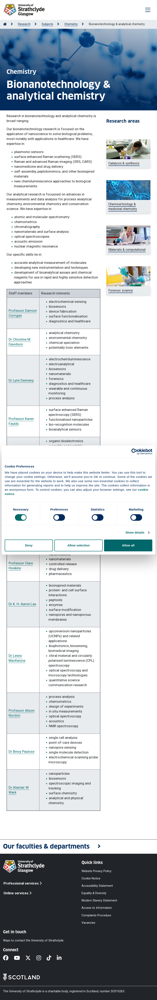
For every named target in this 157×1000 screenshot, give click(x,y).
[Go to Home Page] (5, 24)
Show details (135, 532)
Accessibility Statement (97, 886)
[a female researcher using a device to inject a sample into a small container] (128, 290)
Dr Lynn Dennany (21, 380)
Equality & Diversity (94, 893)
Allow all (128, 545)
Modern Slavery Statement (99, 900)
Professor (16, 710)
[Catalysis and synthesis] (128, 163)
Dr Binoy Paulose (21, 751)
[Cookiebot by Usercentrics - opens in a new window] (134, 451)
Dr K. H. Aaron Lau (22, 604)
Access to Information (97, 908)
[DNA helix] (128, 206)
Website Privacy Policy (96, 871)
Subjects (47, 24)
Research (24, 24)
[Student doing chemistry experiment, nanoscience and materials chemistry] (128, 249)
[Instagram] (41, 958)
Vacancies (88, 922)
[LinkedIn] (62, 958)
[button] (78, 846)
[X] (30, 958)
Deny (29, 545)
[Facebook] (8, 958)
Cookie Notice (91, 878)
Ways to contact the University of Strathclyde (33, 940)
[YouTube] (19, 958)
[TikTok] (52, 958)
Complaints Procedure (96, 915)
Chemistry (71, 24)
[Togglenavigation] (148, 9)
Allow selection (78, 545)
